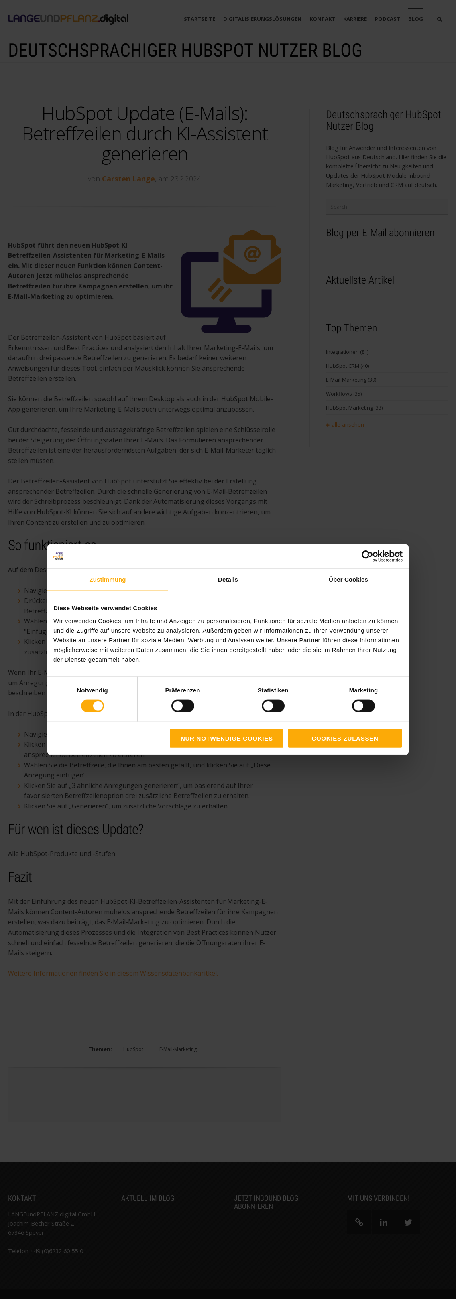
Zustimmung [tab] (108, 579)
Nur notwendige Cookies (227, 738)
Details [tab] (228, 579)
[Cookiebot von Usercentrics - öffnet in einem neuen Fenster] (367, 556)
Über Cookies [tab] (348, 579)
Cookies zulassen (344, 738)
